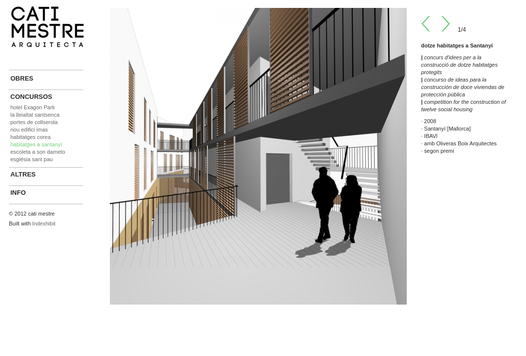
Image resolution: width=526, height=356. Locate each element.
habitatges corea (30, 137)
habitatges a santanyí (36, 144)
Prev (426, 24)
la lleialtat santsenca (34, 115)
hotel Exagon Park (32, 107)
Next (445, 24)
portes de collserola (33, 122)
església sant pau (31, 159)
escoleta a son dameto (37, 152)
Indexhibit (43, 223)
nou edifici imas (29, 130)
